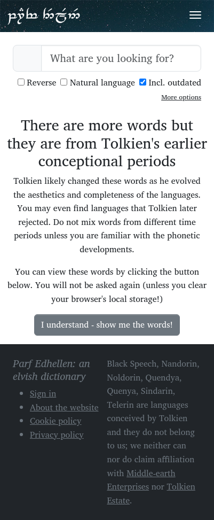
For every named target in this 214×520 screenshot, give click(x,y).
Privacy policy (57, 434)
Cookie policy (56, 421)
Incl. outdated (170, 82)
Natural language (97, 82)
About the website (64, 407)
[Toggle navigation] (195, 15)
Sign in (43, 393)
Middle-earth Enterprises (141, 480)
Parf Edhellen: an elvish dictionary (43, 15)
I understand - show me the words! (107, 324)
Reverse (37, 82)
